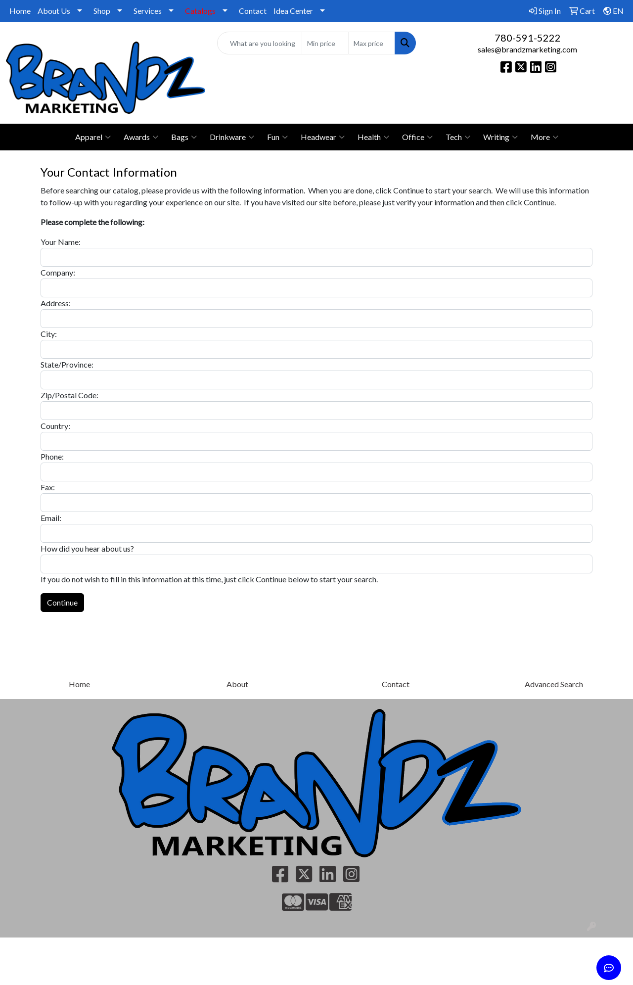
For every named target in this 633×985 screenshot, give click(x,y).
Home (20, 10)
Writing (500, 137)
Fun (277, 137)
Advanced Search (554, 684)
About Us (54, 10)
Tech (458, 137)
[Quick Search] (260, 43)
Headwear (323, 137)
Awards (141, 137)
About (237, 684)
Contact (253, 10)
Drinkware (232, 137)
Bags (184, 137)
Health (373, 137)
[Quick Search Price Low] (325, 43)
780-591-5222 (528, 38)
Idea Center (293, 10)
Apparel (93, 137)
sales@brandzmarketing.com (527, 49)
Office (417, 137)
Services (148, 10)
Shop (101, 10)
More (544, 137)
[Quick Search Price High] (371, 43)
